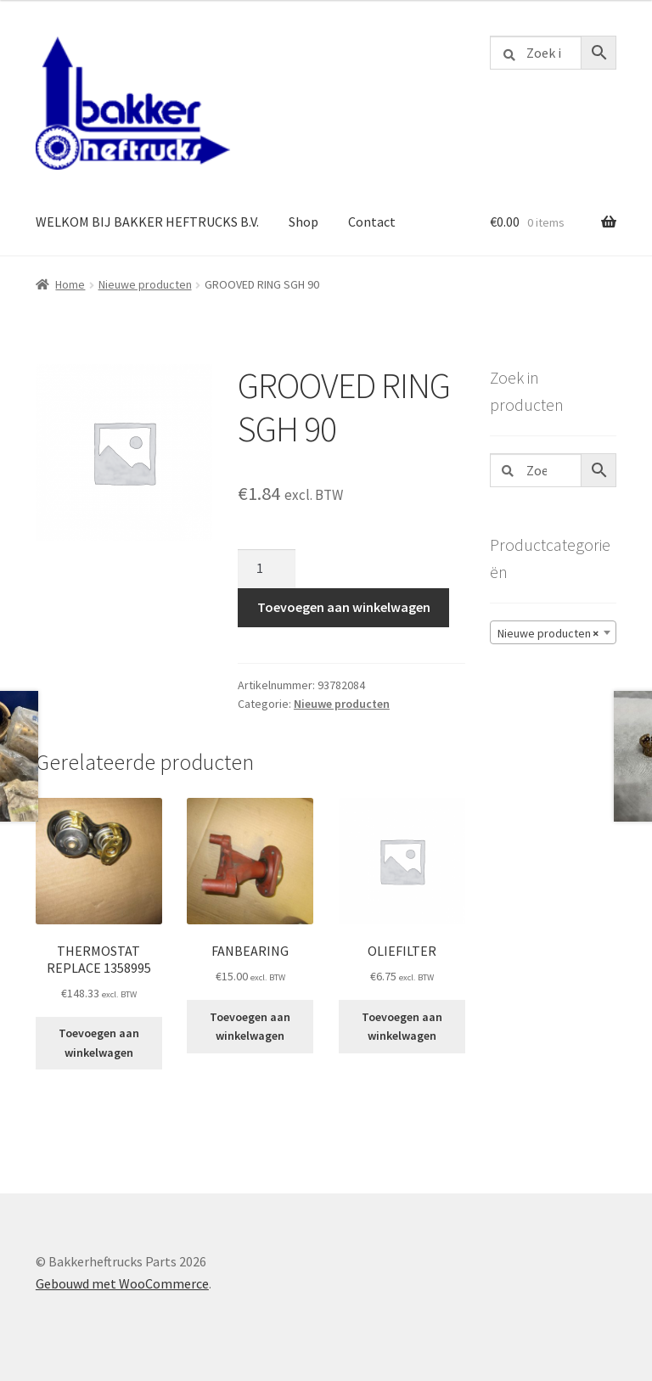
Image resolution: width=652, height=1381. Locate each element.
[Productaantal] (266, 568)
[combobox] (553, 632)
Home (70, 284)
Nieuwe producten (145, 284)
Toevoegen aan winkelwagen (343, 606)
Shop (303, 221)
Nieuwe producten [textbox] (548, 633)
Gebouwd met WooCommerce (122, 1283)
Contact (372, 221)
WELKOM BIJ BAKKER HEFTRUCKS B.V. (147, 221)
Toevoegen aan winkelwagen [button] (99, 1042)
